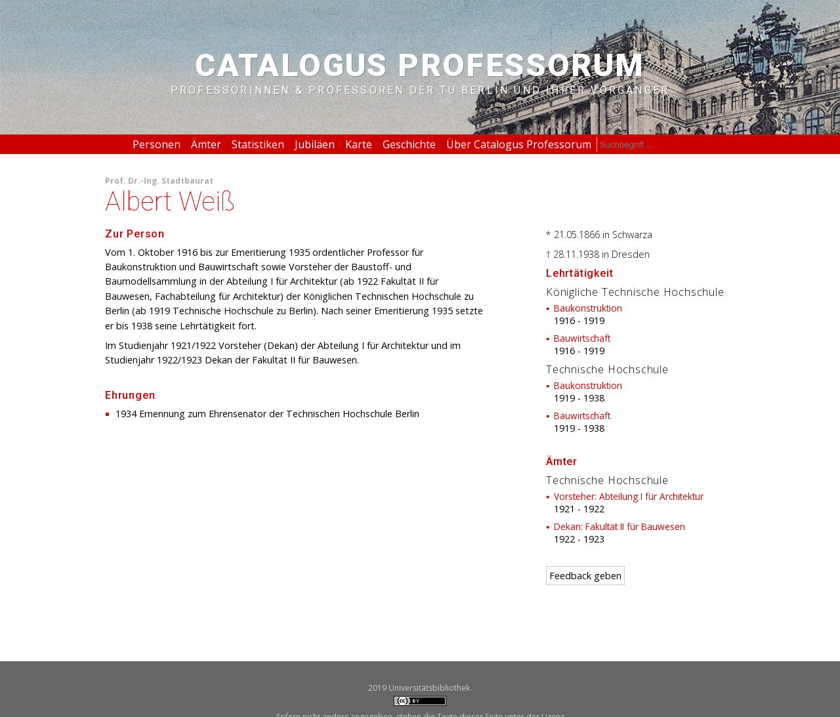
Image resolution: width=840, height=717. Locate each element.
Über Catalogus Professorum (518, 144)
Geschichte (409, 144)
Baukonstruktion (588, 308)
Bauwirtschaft (582, 338)
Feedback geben (585, 575)
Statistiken (258, 144)
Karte (358, 144)
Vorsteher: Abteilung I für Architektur (629, 496)
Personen (156, 144)
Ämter (206, 144)
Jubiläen (315, 144)
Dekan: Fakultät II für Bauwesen (619, 526)
